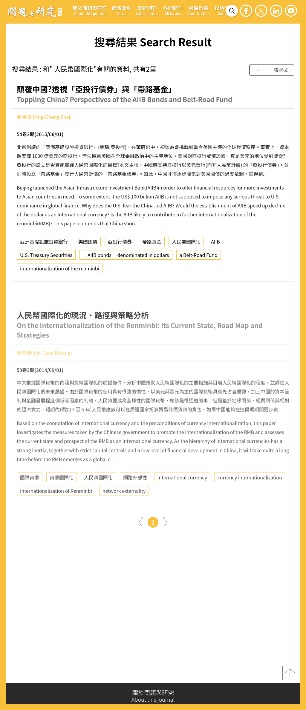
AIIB (215, 243)
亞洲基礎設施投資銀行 (44, 243)
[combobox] (272, 70)
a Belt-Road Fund (199, 257)
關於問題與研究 (90, 10)
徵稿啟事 (198, 10)
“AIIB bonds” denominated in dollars (126, 257)
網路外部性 (135, 494)
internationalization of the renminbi (59, 270)
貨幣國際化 (62, 494)
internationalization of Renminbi (56, 507)
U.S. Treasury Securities (46, 257)
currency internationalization (250, 494)
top (289, 676)
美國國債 (87, 243)
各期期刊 (173, 10)
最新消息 (121, 10)
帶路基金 (151, 243)
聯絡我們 (224, 10)
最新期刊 (147, 10)
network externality (124, 507)
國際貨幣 (29, 494)
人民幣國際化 (186, 243)
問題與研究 (35, 12)
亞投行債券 (120, 243)
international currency (182, 494)
